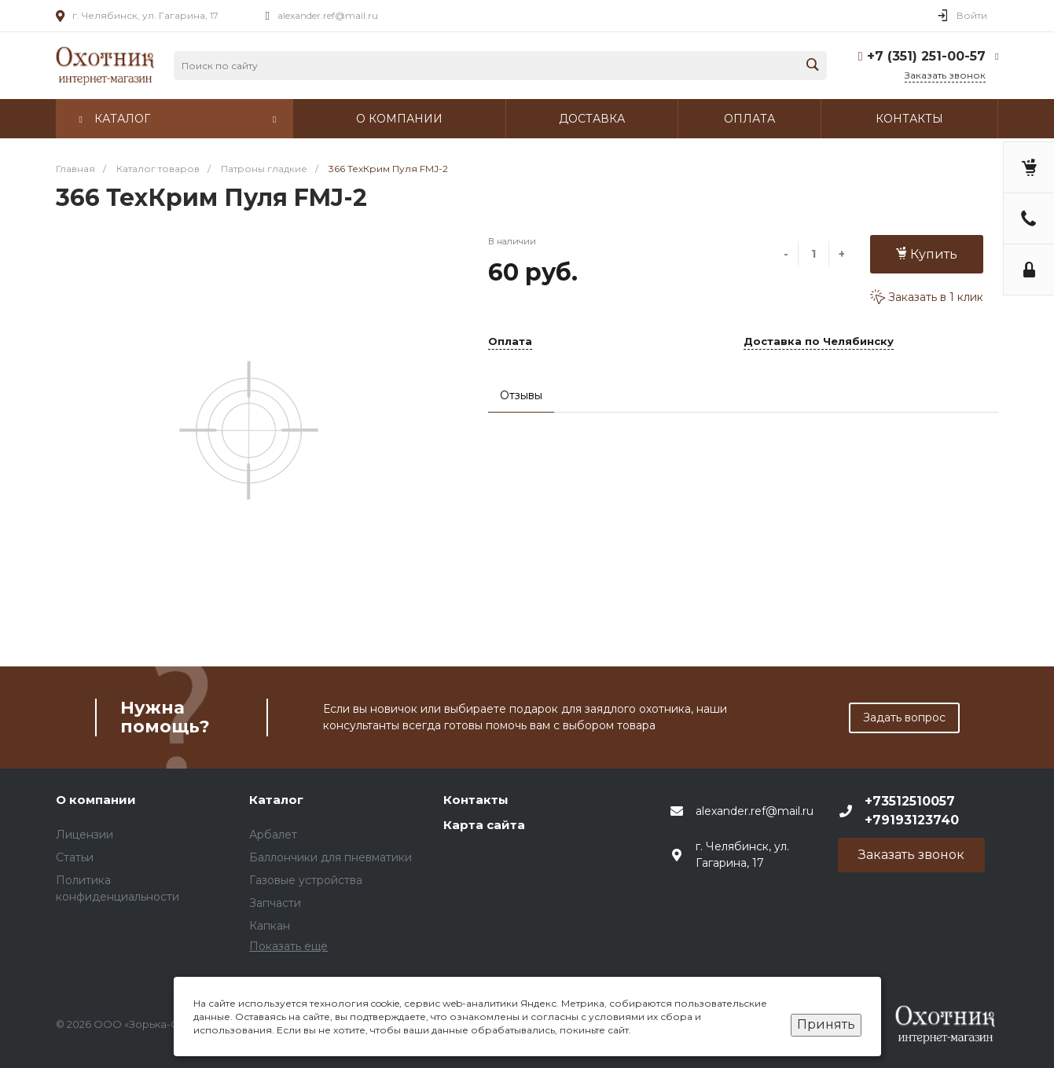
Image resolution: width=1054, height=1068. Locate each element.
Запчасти (275, 903)
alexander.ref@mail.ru (327, 15)
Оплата (510, 341)
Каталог (276, 799)
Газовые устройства (305, 880)
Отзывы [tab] (521, 395)
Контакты (476, 799)
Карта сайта (484, 824)
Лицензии (84, 835)
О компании (96, 799)
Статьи (75, 857)
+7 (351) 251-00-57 (926, 56)
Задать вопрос (904, 717)
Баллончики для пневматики (330, 857)
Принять (826, 1024)
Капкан (269, 926)
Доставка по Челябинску (819, 341)
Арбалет (273, 835)
